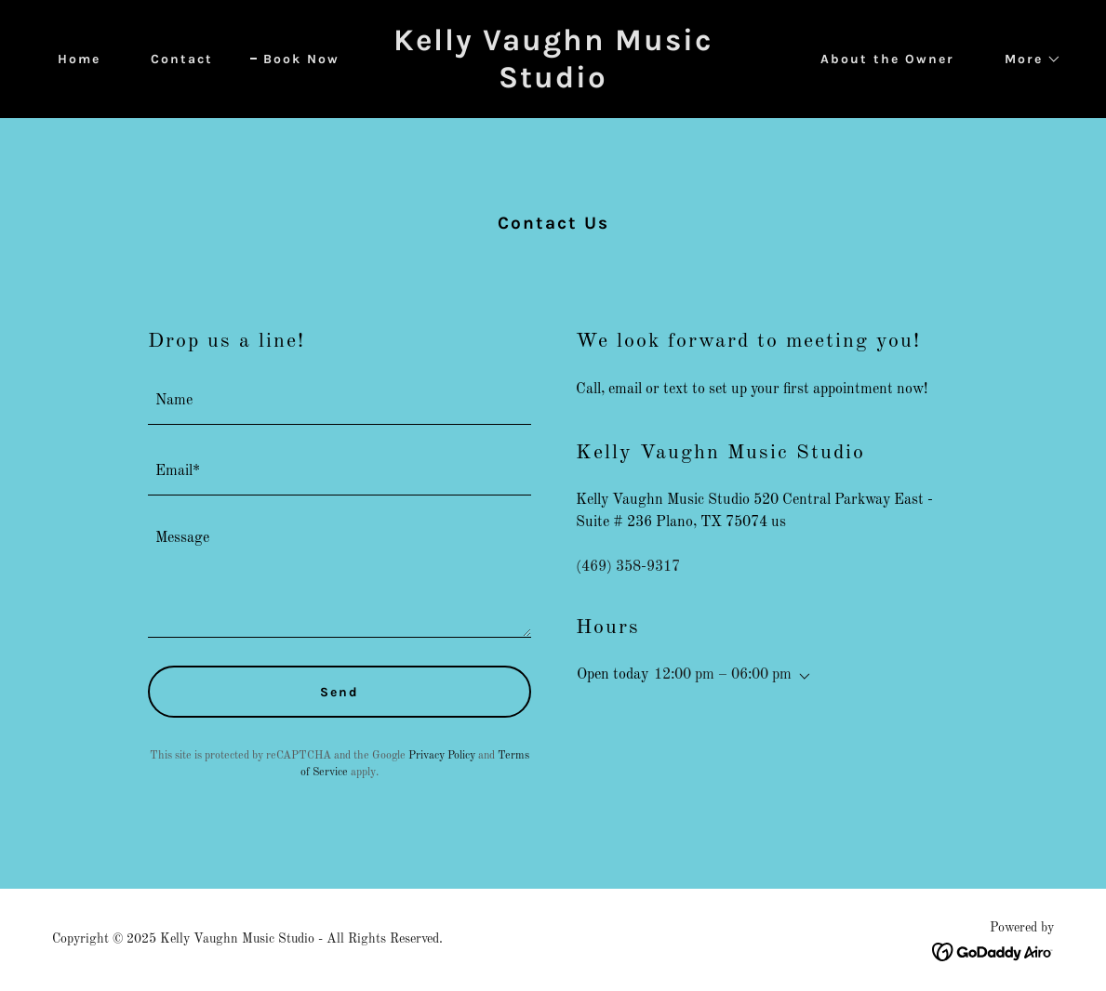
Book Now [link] (301, 59)
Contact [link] (182, 59)
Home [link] (79, 59)
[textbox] (339, 401)
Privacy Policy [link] (441, 755)
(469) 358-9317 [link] (628, 567)
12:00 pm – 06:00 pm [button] (723, 674)
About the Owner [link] (887, 59)
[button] (1026, 59)
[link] (552, 83)
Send (339, 692)
